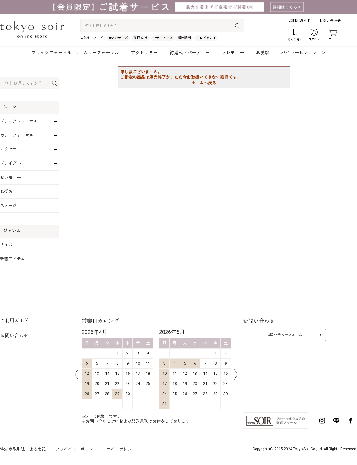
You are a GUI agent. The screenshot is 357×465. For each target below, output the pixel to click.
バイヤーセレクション (303, 52)
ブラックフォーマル (51, 52)
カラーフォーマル (101, 52)
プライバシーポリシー (76, 449)
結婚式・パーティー (190, 52)
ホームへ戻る (203, 82)
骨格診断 (184, 38)
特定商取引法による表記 (23, 449)
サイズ (6, 244)
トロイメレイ (206, 38)
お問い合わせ (330, 21)
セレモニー (233, 52)
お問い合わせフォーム (284, 335)
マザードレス (163, 38)
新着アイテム (12, 258)
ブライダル (10, 163)
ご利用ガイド (299, 21)
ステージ (8, 205)
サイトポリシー (121, 449)
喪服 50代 (140, 38)
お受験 (262, 52)
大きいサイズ (118, 38)
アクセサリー (144, 52)
